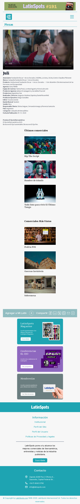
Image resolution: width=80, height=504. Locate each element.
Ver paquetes (27, 366)
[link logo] (9, 17)
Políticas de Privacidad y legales (40, 436)
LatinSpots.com (22, 498)
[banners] (40, 6)
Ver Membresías (28, 394)
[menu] (72, 17)
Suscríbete (40, 460)
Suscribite (25, 339)
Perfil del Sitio (40, 427)
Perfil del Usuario (40, 431)
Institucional (40, 422)
